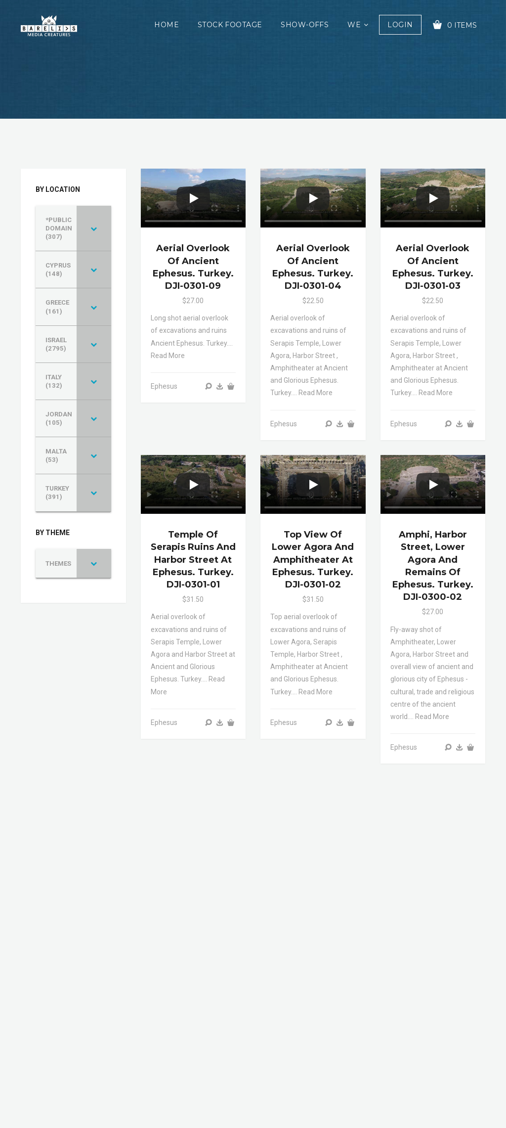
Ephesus (164, 386)
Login (400, 24)
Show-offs (305, 24)
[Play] (193, 198)
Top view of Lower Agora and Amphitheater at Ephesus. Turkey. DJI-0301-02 (313, 559)
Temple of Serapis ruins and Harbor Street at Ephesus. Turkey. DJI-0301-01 (193, 559)
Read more (168, 356)
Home (166, 24)
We (354, 24)
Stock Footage (230, 24)
